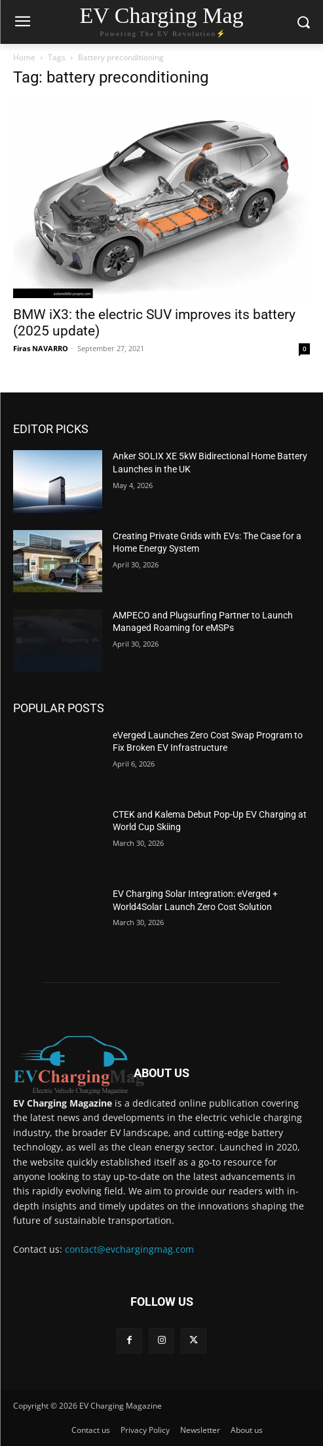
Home (24, 57)
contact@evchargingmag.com (129, 1249)
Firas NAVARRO (40, 348)
